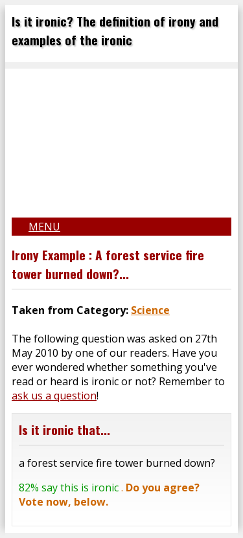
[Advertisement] (121, 140)
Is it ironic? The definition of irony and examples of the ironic (115, 30)
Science (150, 310)
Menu (44, 226)
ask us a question (54, 395)
